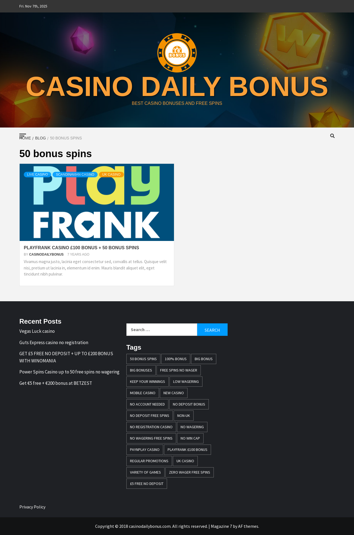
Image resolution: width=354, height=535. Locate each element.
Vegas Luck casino (37, 331)
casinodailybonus (46, 254)
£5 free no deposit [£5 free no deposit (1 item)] (146, 483)
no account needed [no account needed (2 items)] (147, 404)
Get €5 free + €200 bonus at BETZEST (55, 383)
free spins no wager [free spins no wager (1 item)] (178, 370)
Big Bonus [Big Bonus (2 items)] (204, 358)
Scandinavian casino (75, 174)
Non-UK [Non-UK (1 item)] (183, 415)
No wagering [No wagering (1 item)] (192, 426)
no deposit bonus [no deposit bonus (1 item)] (189, 404)
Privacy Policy (32, 507)
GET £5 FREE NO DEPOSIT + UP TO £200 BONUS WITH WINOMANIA (66, 357)
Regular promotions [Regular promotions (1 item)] (149, 460)
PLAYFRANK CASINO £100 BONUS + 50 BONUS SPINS (81, 247)
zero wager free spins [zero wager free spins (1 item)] (189, 472)
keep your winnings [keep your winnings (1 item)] (147, 381)
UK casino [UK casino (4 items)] (185, 460)
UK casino (111, 174)
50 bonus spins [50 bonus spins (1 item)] (143, 358)
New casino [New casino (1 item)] (173, 392)
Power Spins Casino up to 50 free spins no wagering (69, 372)
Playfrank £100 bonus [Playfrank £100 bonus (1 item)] (187, 449)
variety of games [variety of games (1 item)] (145, 472)
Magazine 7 (221, 526)
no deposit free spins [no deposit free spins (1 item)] (149, 415)
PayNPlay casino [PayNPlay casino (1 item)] (145, 449)
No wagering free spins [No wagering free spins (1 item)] (151, 438)
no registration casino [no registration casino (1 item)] (151, 426)
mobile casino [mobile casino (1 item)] (142, 392)
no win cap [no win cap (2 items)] (190, 438)
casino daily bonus (177, 86)
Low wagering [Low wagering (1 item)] (186, 381)
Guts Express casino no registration (53, 342)
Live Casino (37, 174)
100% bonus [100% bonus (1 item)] (176, 358)
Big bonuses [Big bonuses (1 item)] (141, 370)
